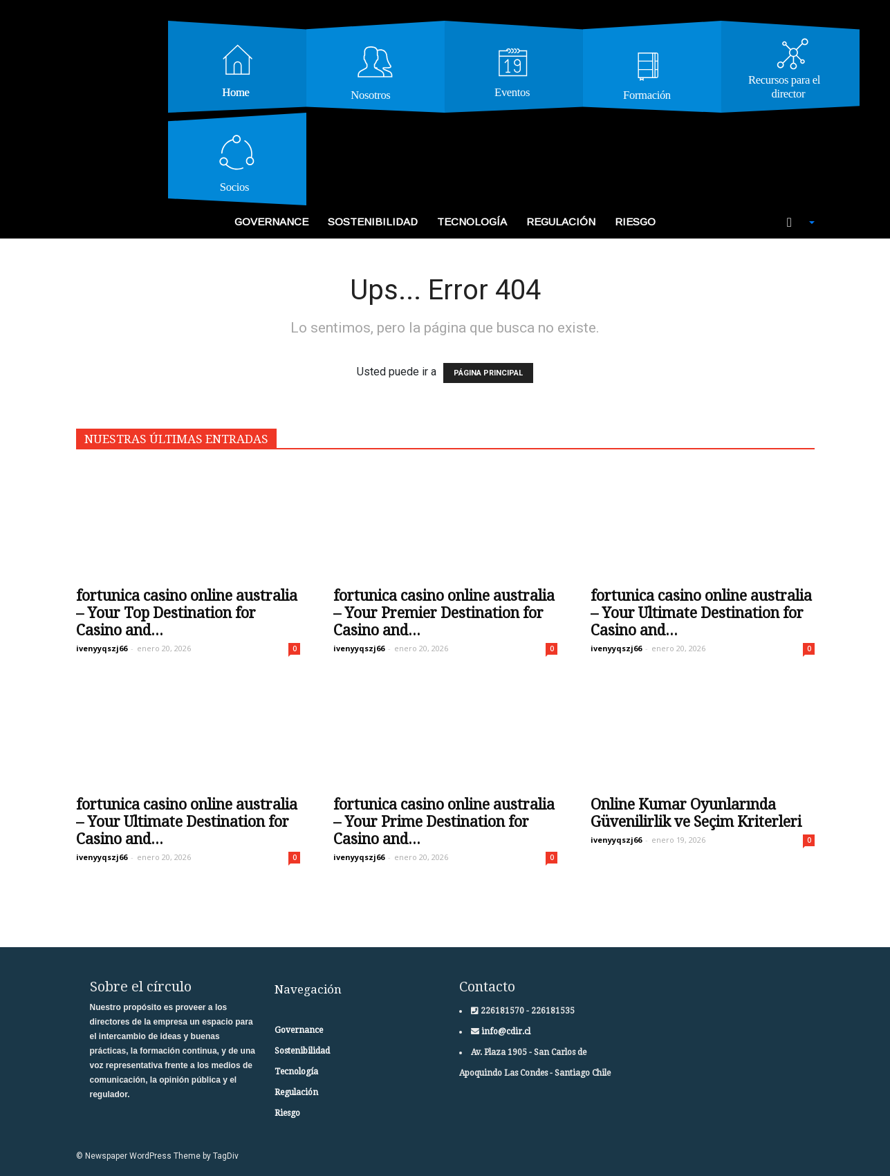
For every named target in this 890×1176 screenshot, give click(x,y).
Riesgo (635, 221)
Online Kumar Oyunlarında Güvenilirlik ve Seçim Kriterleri (696, 813)
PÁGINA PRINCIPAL (488, 372)
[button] (793, 222)
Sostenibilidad (373, 221)
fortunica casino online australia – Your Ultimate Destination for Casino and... (701, 613)
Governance (271, 221)
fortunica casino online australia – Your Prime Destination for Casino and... (444, 822)
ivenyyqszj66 (101, 648)
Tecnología (472, 221)
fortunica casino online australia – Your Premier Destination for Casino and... (444, 613)
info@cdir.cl (504, 1031)
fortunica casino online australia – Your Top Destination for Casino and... (186, 613)
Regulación (560, 221)
